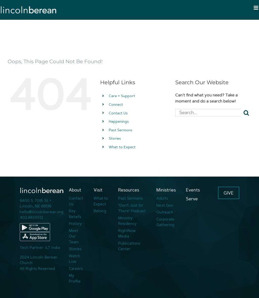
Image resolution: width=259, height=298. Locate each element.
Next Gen (164, 205)
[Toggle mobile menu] (256, 7)
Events (193, 190)
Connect (116, 104)
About (75, 190)
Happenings (119, 121)
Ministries (166, 190)
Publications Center (129, 246)
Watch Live (74, 258)
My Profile (75, 278)
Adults (162, 198)
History (75, 223)
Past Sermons (120, 129)
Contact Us (118, 113)
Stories (115, 138)
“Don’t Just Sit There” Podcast (131, 208)
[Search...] (208, 112)
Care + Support (122, 95)
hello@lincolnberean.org (41, 212)
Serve (192, 199)
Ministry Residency (127, 220)
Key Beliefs (75, 213)
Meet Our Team (74, 236)
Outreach (164, 212)
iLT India (52, 247)
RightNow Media (127, 233)
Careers (76, 268)
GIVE (229, 193)
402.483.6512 (31, 217)
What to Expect (122, 146)
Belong (100, 211)
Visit (98, 190)
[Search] (246, 113)
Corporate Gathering (165, 222)
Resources (128, 190)
